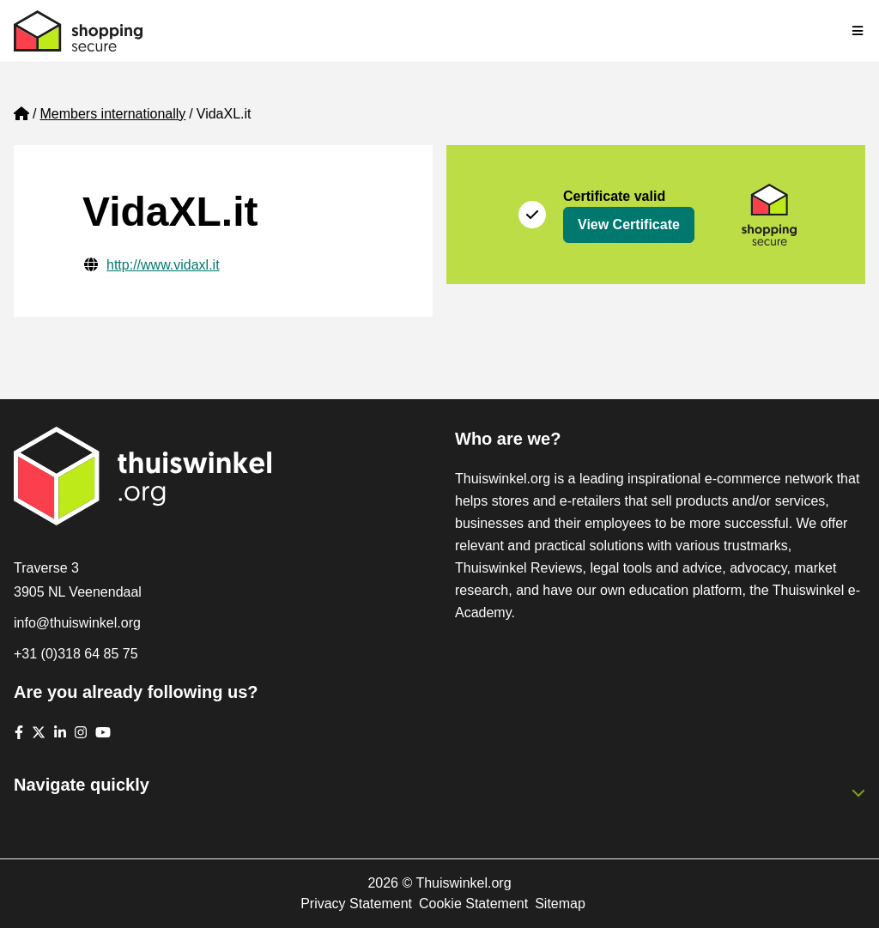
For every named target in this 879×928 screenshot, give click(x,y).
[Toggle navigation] (858, 30)
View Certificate (629, 224)
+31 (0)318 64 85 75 (76, 653)
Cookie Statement (473, 903)
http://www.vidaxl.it (163, 265)
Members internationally (112, 113)
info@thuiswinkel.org (77, 623)
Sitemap (560, 903)
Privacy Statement (356, 903)
